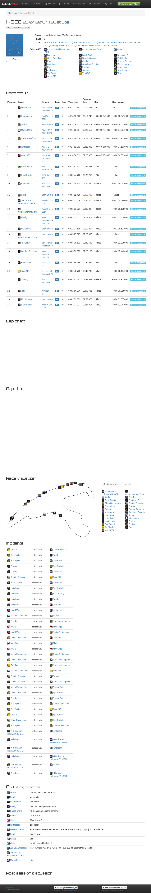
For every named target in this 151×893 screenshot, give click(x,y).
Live (25, 4)
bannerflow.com (72, 891)
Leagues (95, 4)
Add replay (23, 28)
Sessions (79, 4)
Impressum (9, 887)
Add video (12, 28)
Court (109, 4)
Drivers (50, 4)
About (37, 4)
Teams (64, 4)
